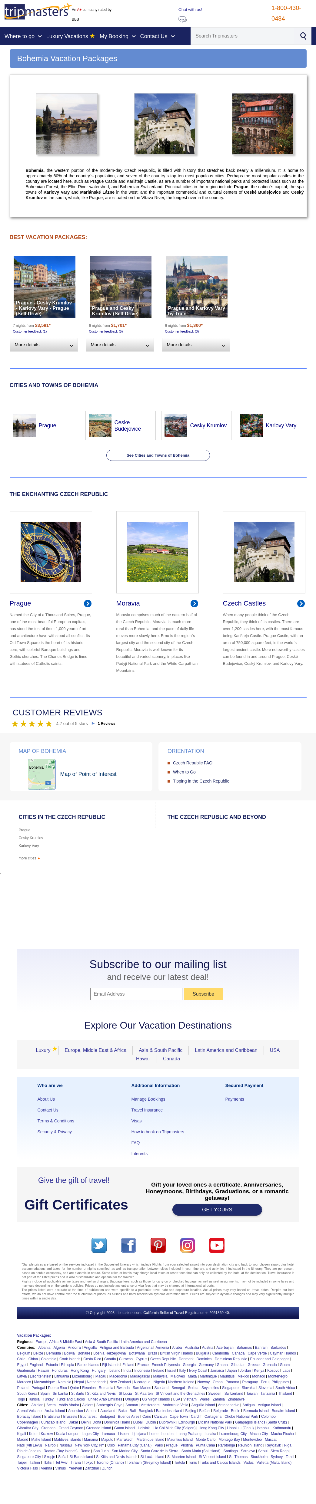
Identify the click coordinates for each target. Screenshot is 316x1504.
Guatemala (26, 1370)
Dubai (137, 1422)
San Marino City (125, 1451)
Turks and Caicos (71, 1399)
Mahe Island (41, 1439)
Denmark (186, 1359)
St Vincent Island (212, 1457)
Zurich (107, 1468)
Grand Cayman (70, 1428)
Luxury (45, 1050)
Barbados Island (169, 1411)
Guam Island (124, 1428)
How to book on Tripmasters (157, 1131)
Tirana (76, 1462)
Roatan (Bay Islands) (61, 1451)
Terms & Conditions (56, 1120)
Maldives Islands (67, 1439)
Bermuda (53, 1353)
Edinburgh (186, 1422)
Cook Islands (69, 1359)
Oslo (111, 1445)
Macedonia (118, 1376)
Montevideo (252, 1439)
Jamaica (217, 1370)
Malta (192, 1376)
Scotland (161, 1388)
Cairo (146, 1416)
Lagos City (90, 1434)
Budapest (107, 1416)
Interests (139, 1153)
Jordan (245, 1370)
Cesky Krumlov (208, 425)
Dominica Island (117, 1422)
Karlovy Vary (281, 425)
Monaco (258, 1376)
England (36, 1365)
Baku (122, 1411)
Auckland (107, 1411)
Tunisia (34, 1399)
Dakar (73, 1422)
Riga (287, 1445)
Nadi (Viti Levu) (29, 1445)
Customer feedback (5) (106, 331)
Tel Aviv (61, 1462)
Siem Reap (279, 1451)
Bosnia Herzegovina (109, 1353)
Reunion (89, 1388)
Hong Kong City (211, 1428)
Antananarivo (229, 1405)
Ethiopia (67, 1365)
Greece (254, 1365)
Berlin (235, 1411)
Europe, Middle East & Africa (96, 1050)
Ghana (222, 1365)
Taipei (22, 1462)
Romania (106, 1388)
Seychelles (210, 1388)
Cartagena (213, 1416)
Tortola (179, 1462)
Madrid (22, 1439)
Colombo (268, 1416)
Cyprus (141, 1359)
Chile (21, 1359)
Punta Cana (205, 1445)
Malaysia (160, 1376)
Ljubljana (139, 1434)
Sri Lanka (60, 1393)
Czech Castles (244, 603)
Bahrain (261, 1347)
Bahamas (244, 1347)
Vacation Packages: (34, 1335)
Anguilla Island (203, 1405)
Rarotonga (226, 1445)
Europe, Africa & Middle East (59, 1342)
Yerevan (75, 1468)
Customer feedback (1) (30, 331)
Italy (182, 1370)
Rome (85, 1451)
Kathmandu (282, 1428)
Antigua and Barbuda (117, 1347)
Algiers (87, 1405)
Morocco (24, 1382)
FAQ (135, 1142)
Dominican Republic (231, 1359)
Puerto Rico (57, 1388)
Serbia (193, 1388)
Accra (51, 1405)
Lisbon (123, 1434)
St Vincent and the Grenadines (180, 1393)
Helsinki (144, 1428)
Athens (91, 1411)
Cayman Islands (283, 1353)
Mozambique (44, 1382)
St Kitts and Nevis (101, 1393)
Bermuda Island (256, 1411)
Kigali (21, 1434)
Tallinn (35, 1462)
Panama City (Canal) (134, 1445)
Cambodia (220, 1353)
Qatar (74, 1388)
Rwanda (123, 1388)
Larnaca (108, 1434)
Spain (45, 1393)
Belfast (205, 1411)
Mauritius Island (180, 1439)
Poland (22, 1388)
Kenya (259, 1370)
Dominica (204, 1359)
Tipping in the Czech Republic (201, 781)
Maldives (178, 1376)
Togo (21, 1399)
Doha (96, 1422)
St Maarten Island (181, 1457)
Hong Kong (80, 1370)
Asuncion (75, 1411)
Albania (44, 1347)
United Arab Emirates (105, 1399)
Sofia (62, 1457)
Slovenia (265, 1388)
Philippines (280, 1382)
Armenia (162, 1347)
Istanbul (263, 1428)
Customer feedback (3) (182, 331)
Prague (47, 425)
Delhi (85, 1422)
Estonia (52, 1365)
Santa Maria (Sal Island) (201, 1451)
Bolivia (69, 1353)
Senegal (178, 1388)
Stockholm (259, 1457)
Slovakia (248, 1388)
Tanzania (268, 1393)
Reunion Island (250, 1445)
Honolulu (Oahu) (240, 1428)
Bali (133, 1411)
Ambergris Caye (109, 1405)
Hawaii (143, 1058)
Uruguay (132, 1399)
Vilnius (60, 1468)
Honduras (60, 1370)
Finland (128, 1365)
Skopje (49, 1457)
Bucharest (88, 1416)
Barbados (278, 1347)
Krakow (47, 1434)
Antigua (248, 1405)
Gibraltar (238, 1365)
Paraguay (250, 1382)
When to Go (184, 772)
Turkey (48, 1399)
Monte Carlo (205, 1439)
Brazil (152, 1353)
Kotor (33, 1434)
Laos (286, 1370)
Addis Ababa (69, 1405)
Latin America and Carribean (144, 1342)
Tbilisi (47, 1462)
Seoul (263, 1451)
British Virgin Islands (176, 1353)
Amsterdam (150, 1405)
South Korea (27, 1393)
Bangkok (146, 1411)
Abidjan (37, 1405)
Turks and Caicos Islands (220, 1462)
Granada (49, 1428)
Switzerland (234, 1393)
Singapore (230, 1388)
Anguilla (90, 1347)
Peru (264, 1382)
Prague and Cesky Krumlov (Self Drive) (115, 311)
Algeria (59, 1347)
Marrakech (125, 1439)
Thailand (285, 1393)
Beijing (190, 1411)
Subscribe (203, 994)
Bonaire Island (283, 1411)
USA (275, 1050)
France (142, 1365)
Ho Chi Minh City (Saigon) (175, 1428)
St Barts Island (81, 1457)
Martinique (208, 1376)
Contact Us (48, 1110)
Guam (285, 1365)
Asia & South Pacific (160, 1050)
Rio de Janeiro (29, 1451)
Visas (136, 1120)
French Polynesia (166, 1365)
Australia (192, 1347)
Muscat (271, 1439)
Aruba (177, 1347)
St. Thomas (238, 1457)
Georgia (189, 1365)
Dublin (151, 1422)
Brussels (70, 1416)
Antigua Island (269, 1405)
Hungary (98, 1370)
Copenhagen (27, 1422)
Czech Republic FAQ (192, 762)
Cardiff (196, 1416)
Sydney (277, 1457)
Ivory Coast (198, 1370)
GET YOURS (217, 1210)
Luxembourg (82, 1376)
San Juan (101, 1451)
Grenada (270, 1365)
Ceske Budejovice (128, 425)
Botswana (137, 1353)
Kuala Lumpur (67, 1434)
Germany (206, 1365)
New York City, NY (89, 1445)
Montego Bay (229, 1439)
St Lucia (125, 1393)
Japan (232, 1370)
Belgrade (220, 1411)
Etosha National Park (215, 1422)
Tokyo (88, 1462)
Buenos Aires (128, 1416)
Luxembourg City (233, 1434)
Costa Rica (92, 1359)
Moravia (128, 603)
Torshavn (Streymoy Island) (149, 1462)
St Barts (77, 1393)
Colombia (48, 1359)
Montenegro (278, 1376)
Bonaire (84, 1353)
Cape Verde (257, 1353)
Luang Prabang (189, 1434)
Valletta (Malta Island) (274, 1462)
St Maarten (144, 1393)
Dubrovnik (167, 1422)
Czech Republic (163, 1359)
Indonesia (142, 1370)
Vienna (46, 1468)
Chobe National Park (241, 1416)
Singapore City (29, 1457)
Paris (159, 1445)
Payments (234, 1099)
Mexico (243, 1376)
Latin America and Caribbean (226, 1050)
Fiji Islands (110, 1365)
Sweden (214, 1393)
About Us (46, 1099)
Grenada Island (98, 1428)
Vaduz (249, 1462)
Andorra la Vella (175, 1405)
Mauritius (227, 1376)
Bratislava (52, 1416)
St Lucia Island (152, 1457)
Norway (203, 1382)
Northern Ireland (181, 1382)
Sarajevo (248, 1451)
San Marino (142, 1388)
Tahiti (290, 1457)
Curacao (126, 1359)
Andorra (74, 1347)
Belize (38, 1353)
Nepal (79, 1382)
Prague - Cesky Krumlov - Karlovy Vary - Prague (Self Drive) (44, 308)
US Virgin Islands (156, 1399)
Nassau (65, 1445)
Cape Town (179, 1416)
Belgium (23, 1353)
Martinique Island (150, 1439)
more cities (30, 858)
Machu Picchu (282, 1434)
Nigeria (159, 1382)
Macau (100, 1376)
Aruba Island (55, 1411)
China (33, 1359)
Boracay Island (29, 1416)
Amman (131, 1405)
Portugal (38, 1388)
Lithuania (61, 1376)
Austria (207, 1347)
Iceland (115, 1370)
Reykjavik (273, 1445)
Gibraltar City (27, 1428)
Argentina (144, 1347)
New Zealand (120, 1382)
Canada (171, 1058)
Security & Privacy (55, 1131)
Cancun (160, 1416)
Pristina (187, 1445)
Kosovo (273, 1370)
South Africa (285, 1388)
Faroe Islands (88, 1365)
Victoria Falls (27, 1468)
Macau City (259, 1434)
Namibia (64, 1382)
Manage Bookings (148, 1099)
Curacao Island (53, 1422)
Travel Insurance (147, 1110)
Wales (205, 1399)
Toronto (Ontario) (110, 1462)
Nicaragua (142, 1382)
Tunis (192, 1462)
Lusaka (210, 1434)
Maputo (107, 1439)
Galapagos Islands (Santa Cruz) (261, 1422)
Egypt (22, 1365)
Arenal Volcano (29, 1411)
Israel (171, 1370)
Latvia (22, 1376)
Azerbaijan (225, 1347)
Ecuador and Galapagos (269, 1359)
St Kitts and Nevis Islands (116, 1457)
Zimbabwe (236, 1399)
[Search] (242, 36)
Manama (91, 1439)
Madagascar (140, 1376)
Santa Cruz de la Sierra (159, 1451)
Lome (153, 1434)
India (127, 1370)
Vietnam (190, 1399)
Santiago (231, 1451)
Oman (218, 1382)
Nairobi (50, 1445)
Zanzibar (92, 1468)
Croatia (110, 1359)
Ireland (158, 1370)
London (167, 1434)
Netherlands (97, 1382)
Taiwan (252, 1393)
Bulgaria (202, 1353)
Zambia (219, 1399)
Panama (232, 1382)
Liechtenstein (41, 1376)
